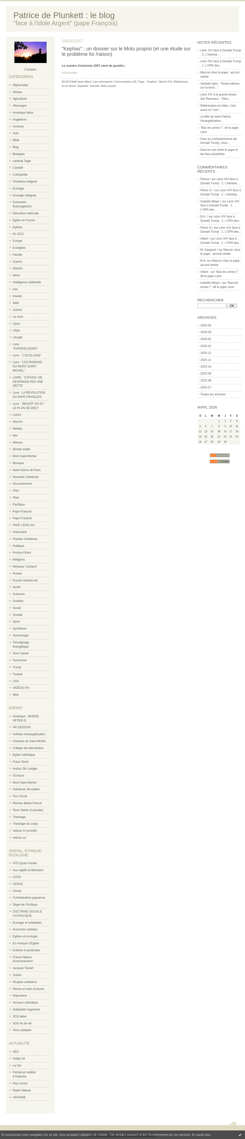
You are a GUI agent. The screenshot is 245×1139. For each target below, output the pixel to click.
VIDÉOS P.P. (21, 688)
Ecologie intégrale (24, 195)
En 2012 (18, 234)
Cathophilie (20, 174)
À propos (30, 69)
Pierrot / (205, 179)
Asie (15, 133)
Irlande (17, 296)
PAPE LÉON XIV (24, 525)
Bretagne (19, 154)
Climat (17, 891)
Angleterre (19, 119)
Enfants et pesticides (26, 950)
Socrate (94, 85)
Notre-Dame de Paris (27, 470)
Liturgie (17, 337)
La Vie (17, 1065)
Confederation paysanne (29, 897)
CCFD (17, 877)
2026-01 (205, 346)
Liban (16, 323)
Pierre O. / (207, 190)
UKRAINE (19, 1097)
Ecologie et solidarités (27, 922)
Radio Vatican (22, 1090)
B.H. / (204, 216)
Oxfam (17, 975)
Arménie (18, 126)
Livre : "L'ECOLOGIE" (27, 355)
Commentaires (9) (125, 81)
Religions (19, 559)
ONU (16, 490)
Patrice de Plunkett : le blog (64, 15)
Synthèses (20, 628)
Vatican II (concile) (25, 830)
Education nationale (26, 213)
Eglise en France (24, 220)
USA (16, 681)
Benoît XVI (165, 81)
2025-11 (205, 360)
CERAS (18, 884)
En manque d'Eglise (26, 943)
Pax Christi (20, 796)
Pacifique (19, 504)
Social (17, 608)
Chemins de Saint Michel (29, 741)
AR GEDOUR (22, 727)
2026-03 (205, 332)
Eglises (17, 227)
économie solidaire (25, 929)
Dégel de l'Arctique (25, 904)
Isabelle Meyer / (210, 201)
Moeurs (18, 442)
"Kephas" (152, 81)
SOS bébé (19, 1016)
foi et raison (69, 85)
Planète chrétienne (25, 539)
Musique (18, 463)
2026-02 (205, 339)
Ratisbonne (181, 81)
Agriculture (20, 98)
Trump (17, 667)
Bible (16, 140)
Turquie (18, 674)
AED (16, 1051)
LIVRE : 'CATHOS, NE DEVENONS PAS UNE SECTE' (28, 382)
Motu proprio (108, 85)
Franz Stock (21, 761)
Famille (17, 254)
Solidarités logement (26, 1009)
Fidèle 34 (19, 1058)
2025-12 (205, 353)
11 (237, 426)
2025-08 (205, 380)
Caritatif (18, 167)
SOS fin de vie (22, 1023)
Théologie (19, 817)
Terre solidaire (22, 1030)
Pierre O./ (206, 227)
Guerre (17, 261)
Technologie (21, 635)
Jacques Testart (23, 968)
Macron (18, 421)
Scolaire (18, 601)
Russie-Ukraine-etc (25, 580)
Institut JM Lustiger (25, 768)
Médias (17, 428)
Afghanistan (20, 85)
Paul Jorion (20, 1083)
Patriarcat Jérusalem (26, 789)
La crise (18, 316)
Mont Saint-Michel (24, 456)
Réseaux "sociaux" (25, 566)
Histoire (18, 268)
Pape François (22, 511)
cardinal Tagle (22, 161)
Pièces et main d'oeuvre (28, 989)
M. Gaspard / (208, 250)
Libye (16, 330)
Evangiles (19, 248)
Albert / (205, 238)
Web (16, 694)
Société (18, 615)
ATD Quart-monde (25, 863)
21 (212, 436)
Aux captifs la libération (28, 870)
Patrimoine (20, 532)
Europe (17, 241)
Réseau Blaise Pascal (27, 803)
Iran (15, 289)
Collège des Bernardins (28, 748)
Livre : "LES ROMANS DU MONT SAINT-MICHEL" (27, 366)
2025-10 (205, 366)
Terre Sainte (21, 653)
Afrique (17, 92)
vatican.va (19, 837)
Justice (17, 310)
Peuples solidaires (25, 982)
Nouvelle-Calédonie (26, 477)
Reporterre (20, 995)
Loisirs (17, 414)
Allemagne (20, 105)
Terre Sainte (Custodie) (28, 810)
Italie (16, 303)
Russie (17, 573)
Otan (16, 497)
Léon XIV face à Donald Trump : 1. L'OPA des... (219, 206)
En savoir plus (201, 1135)
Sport (16, 621)
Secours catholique (25, 1002)
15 (218, 431)
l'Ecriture (18, 775)
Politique (18, 546)
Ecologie (18, 188)
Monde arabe (21, 449)
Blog (16, 147)
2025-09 (205, 373)
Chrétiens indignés (25, 181)
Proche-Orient (22, 552)
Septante (82, 85)
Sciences (19, 594)
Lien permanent (102, 81)
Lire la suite (69, 72)
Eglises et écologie (25, 936)
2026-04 (205, 325)
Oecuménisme (22, 483)
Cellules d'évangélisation (29, 734)
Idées (16, 275)
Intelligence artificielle (27, 282)
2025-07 (205, 387)
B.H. (203, 260)
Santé (16, 587)
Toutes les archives (213, 394)
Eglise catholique (24, 755)
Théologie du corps (25, 823)
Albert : (205, 272)
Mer (15, 435)
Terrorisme (20, 660)
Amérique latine (23, 112)
